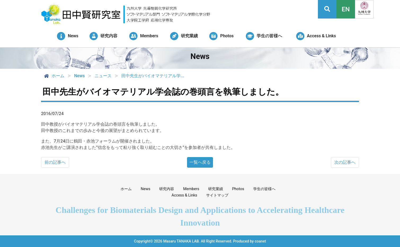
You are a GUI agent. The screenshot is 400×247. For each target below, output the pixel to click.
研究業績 (215, 189)
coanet (260, 241)
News (145, 189)
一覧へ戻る (200, 162)
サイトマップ (217, 195)
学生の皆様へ (264, 189)
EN (346, 9)
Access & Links (184, 195)
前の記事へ (55, 162)
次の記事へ (344, 162)
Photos (238, 189)
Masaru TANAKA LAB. (181, 241)
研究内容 (166, 189)
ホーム (53, 76)
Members (191, 189)
